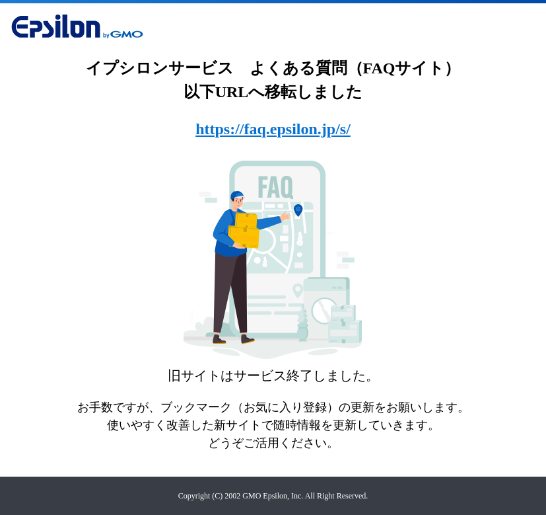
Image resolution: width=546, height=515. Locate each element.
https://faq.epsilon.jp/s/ (273, 129)
